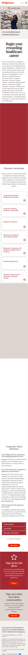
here (5, 650)
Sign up (14, 583)
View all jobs (14, 545)
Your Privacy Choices (14, 654)
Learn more (14, 615)
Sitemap (4, 654)
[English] (22, 3)
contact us (21, 632)
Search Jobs (15, 8)
